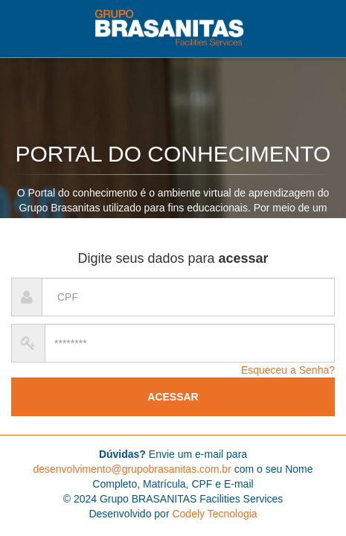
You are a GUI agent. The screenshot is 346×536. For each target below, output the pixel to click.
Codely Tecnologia (214, 514)
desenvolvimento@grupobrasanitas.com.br (132, 469)
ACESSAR (172, 397)
